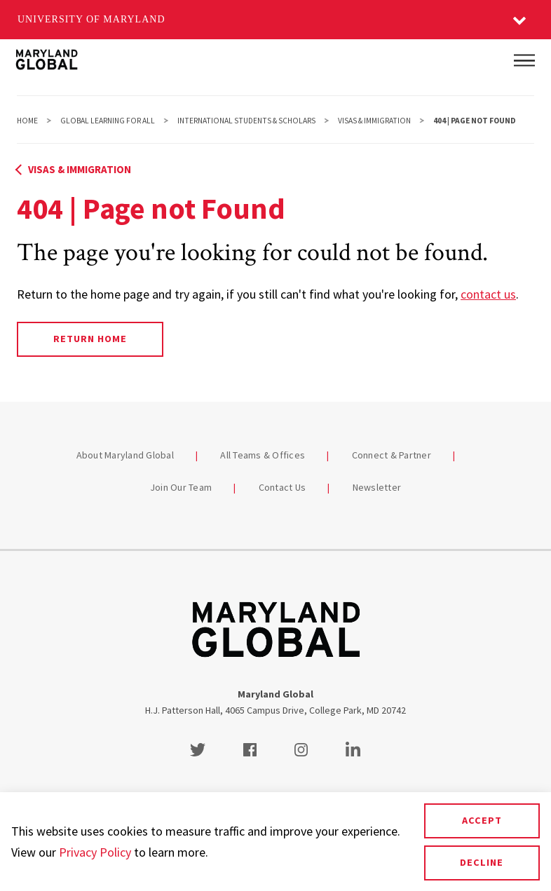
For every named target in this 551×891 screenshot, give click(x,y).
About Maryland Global (125, 455)
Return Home (90, 338)
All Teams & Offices (262, 455)
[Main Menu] (524, 60)
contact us (488, 294)
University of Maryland (91, 19)
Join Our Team (181, 487)
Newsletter (377, 487)
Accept (482, 820)
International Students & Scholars (246, 120)
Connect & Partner (391, 455)
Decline (481, 862)
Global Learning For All (107, 120)
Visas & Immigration (374, 120)
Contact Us (282, 487)
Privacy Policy (95, 852)
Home (27, 120)
